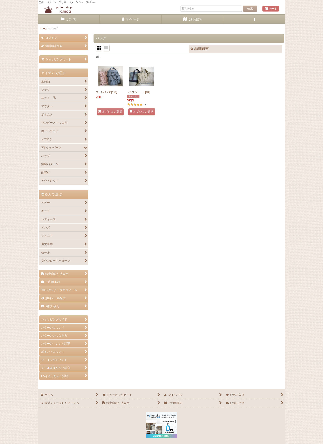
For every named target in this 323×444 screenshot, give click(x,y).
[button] (254, 19)
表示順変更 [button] (200, 48)
